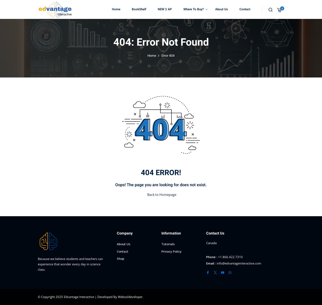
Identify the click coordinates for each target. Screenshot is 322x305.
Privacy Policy (171, 251)
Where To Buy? (195, 9)
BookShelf (139, 9)
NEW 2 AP (165, 9)
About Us (221, 9)
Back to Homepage (161, 194)
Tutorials (168, 244)
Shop (120, 258)
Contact (244, 9)
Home (116, 9)
